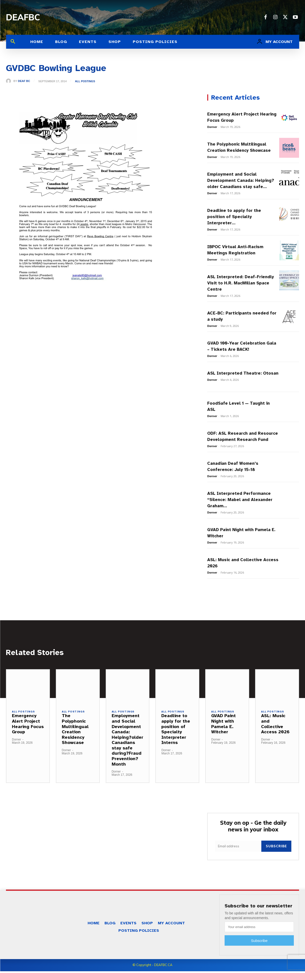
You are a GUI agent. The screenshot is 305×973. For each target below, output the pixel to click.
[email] (238, 848)
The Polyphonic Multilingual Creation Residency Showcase (75, 730)
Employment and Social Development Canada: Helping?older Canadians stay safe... (240, 180)
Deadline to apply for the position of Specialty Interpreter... (234, 217)
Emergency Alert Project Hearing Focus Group (28, 725)
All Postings (86, 81)
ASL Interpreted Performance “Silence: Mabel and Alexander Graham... (239, 499)
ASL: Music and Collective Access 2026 (275, 725)
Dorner (212, 127)
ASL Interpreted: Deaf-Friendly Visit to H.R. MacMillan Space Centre (240, 283)
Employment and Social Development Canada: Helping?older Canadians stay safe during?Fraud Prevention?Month (127, 741)
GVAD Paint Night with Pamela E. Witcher (223, 725)
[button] (12, 41)
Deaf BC (24, 81)
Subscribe (276, 848)
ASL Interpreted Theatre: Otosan (242, 373)
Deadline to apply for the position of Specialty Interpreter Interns (175, 730)
